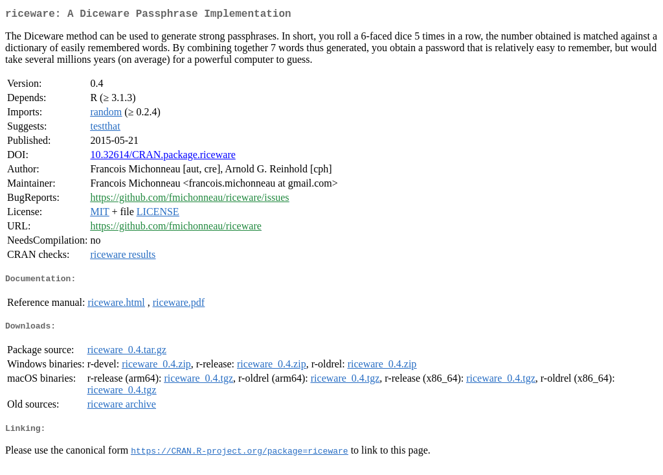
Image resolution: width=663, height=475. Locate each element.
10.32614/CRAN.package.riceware (162, 157)
